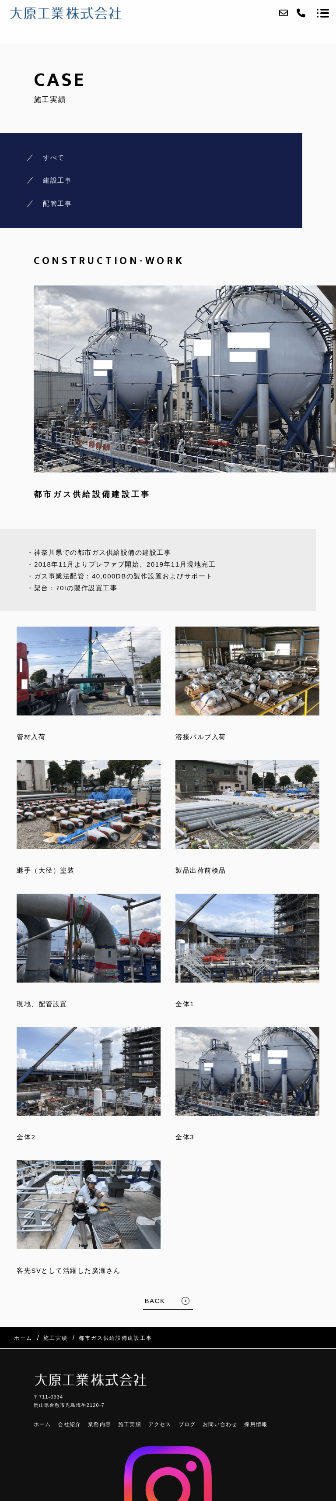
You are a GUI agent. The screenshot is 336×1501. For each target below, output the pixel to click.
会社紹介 (69, 1424)
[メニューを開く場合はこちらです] (323, 13)
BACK (155, 1300)
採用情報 (255, 1424)
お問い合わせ (220, 1424)
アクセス (160, 1424)
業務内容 (99, 1424)
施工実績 (129, 1424)
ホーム (42, 1424)
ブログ (187, 1424)
